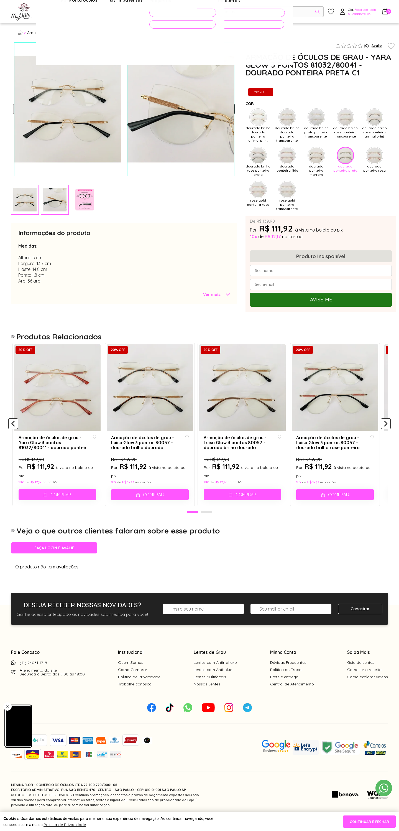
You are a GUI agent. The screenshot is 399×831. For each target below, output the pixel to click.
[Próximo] (386, 430)
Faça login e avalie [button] (54, 560)
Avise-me (321, 299)
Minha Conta (283, 664)
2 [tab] (206, 524)
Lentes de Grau (210, 664)
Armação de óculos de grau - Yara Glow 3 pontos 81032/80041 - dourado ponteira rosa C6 (53, 449)
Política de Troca (285, 682)
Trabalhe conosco (135, 696)
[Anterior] (13, 430)
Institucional (131, 664)
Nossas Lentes (207, 696)
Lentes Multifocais (210, 689)
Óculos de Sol (98, 11)
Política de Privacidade (139, 689)
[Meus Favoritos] (331, 11)
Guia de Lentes (360, 675)
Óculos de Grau (57, 11)
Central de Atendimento (292, 696)
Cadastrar (360, 621)
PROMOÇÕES (172, 11)
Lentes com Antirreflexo (215, 675)
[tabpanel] (25, 200)
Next (232, 109)
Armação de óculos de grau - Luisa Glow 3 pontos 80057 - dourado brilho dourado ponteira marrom (242, 449)
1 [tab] (192, 524)
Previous (16, 109)
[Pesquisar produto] (317, 12)
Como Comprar (132, 682)
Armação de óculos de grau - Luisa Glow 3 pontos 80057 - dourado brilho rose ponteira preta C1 (332, 449)
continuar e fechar (369, 821)
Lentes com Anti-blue (213, 682)
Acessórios (134, 11)
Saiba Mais (358, 664)
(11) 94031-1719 (33, 675)
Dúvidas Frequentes (288, 675)
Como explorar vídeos (367, 689)
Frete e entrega (284, 689)
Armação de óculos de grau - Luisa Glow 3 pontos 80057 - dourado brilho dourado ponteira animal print (148, 449)
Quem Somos (130, 675)
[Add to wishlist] (391, 46)
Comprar (61, 501)
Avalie (377, 46)
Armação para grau (45, 32)
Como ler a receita (364, 682)
